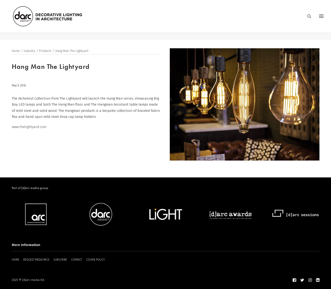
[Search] (307, 20)
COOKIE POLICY (95, 259)
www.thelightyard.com (29, 127)
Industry (29, 51)
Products (45, 51)
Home (16, 51)
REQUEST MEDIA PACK (36, 259)
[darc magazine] (55, 20)
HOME (15, 259)
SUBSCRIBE (60, 259)
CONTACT (76, 259)
